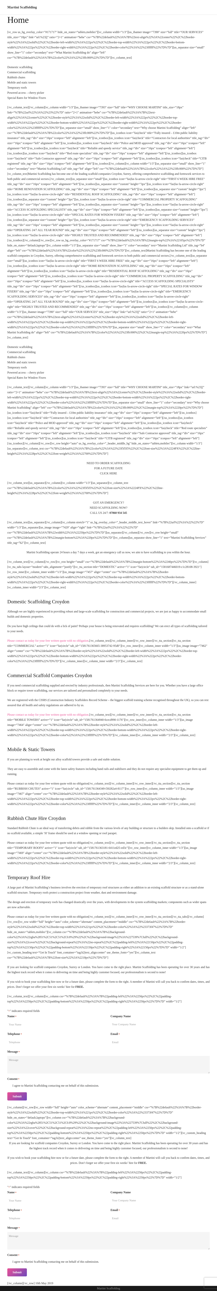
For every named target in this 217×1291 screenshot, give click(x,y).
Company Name (121, 1016)
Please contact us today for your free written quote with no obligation (47, 640)
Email (115, 1034)
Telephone (14, 1034)
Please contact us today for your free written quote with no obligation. (48, 714)
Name (11, 1016)
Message (13, 1051)
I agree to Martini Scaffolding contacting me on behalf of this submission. (55, 1085)
